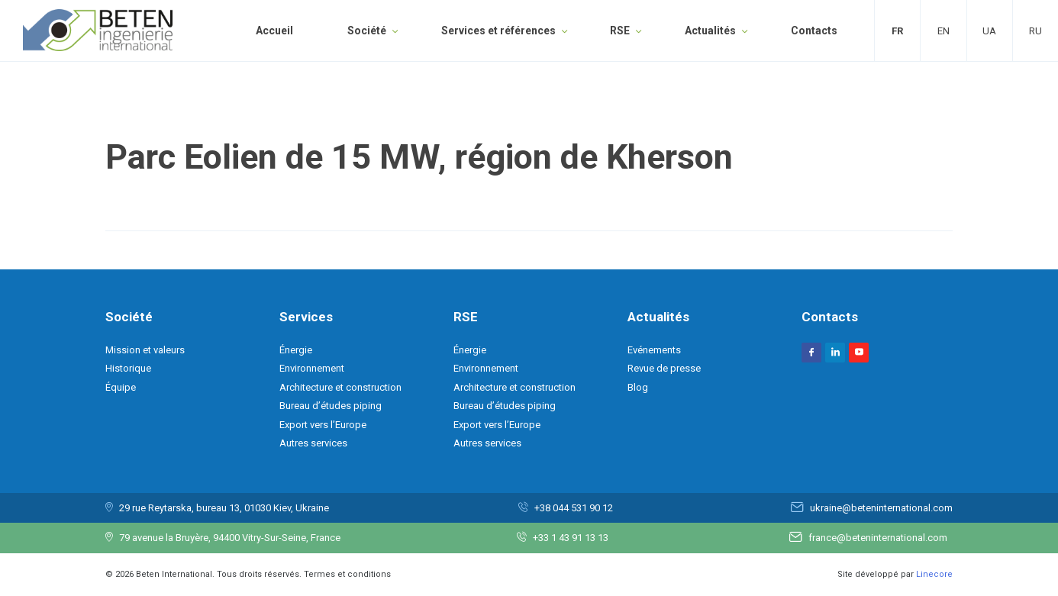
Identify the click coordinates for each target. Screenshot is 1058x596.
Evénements (654, 350)
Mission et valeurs (145, 350)
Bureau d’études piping (330, 405)
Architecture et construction (340, 387)
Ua (989, 31)
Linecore (934, 574)
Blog (637, 387)
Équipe (120, 387)
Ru (1035, 31)
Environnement (311, 368)
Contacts (814, 30)
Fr (897, 31)
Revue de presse (664, 368)
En (943, 31)
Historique (128, 368)
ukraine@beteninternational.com (881, 508)
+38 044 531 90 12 (573, 508)
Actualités (710, 30)
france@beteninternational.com (877, 537)
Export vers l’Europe (322, 424)
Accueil (274, 30)
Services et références (498, 30)
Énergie (295, 350)
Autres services (313, 443)
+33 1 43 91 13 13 (570, 537)
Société (366, 30)
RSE (620, 30)
